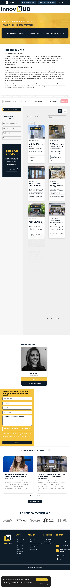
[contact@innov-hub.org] (57, 550)
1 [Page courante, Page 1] (34, 318)
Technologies (25, 21)
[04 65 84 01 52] (57, 546)
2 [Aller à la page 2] (37, 318)
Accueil (4, 21)
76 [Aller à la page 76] (47, 318)
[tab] (60, 111)
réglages (18, 583)
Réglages (42, 583)
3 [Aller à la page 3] (40, 318)
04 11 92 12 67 (34, 379)
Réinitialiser (64, 101)
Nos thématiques (13, 21)
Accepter (42, 580)
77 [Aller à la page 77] (51, 318)
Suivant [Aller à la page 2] (57, 318)
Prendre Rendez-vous (34, 383)
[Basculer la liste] (19, 123)
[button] (67, 9)
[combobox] (26, 101)
